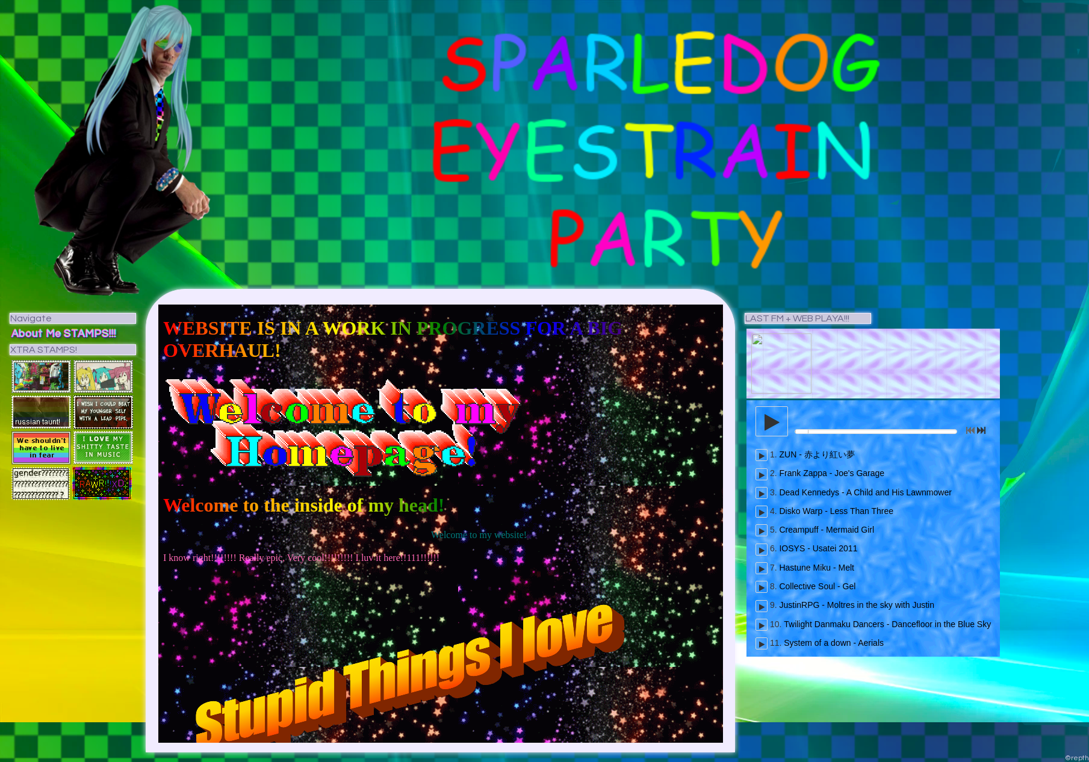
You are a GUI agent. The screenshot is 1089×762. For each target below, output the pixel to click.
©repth (1077, 758)
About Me (36, 334)
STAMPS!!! (90, 334)
